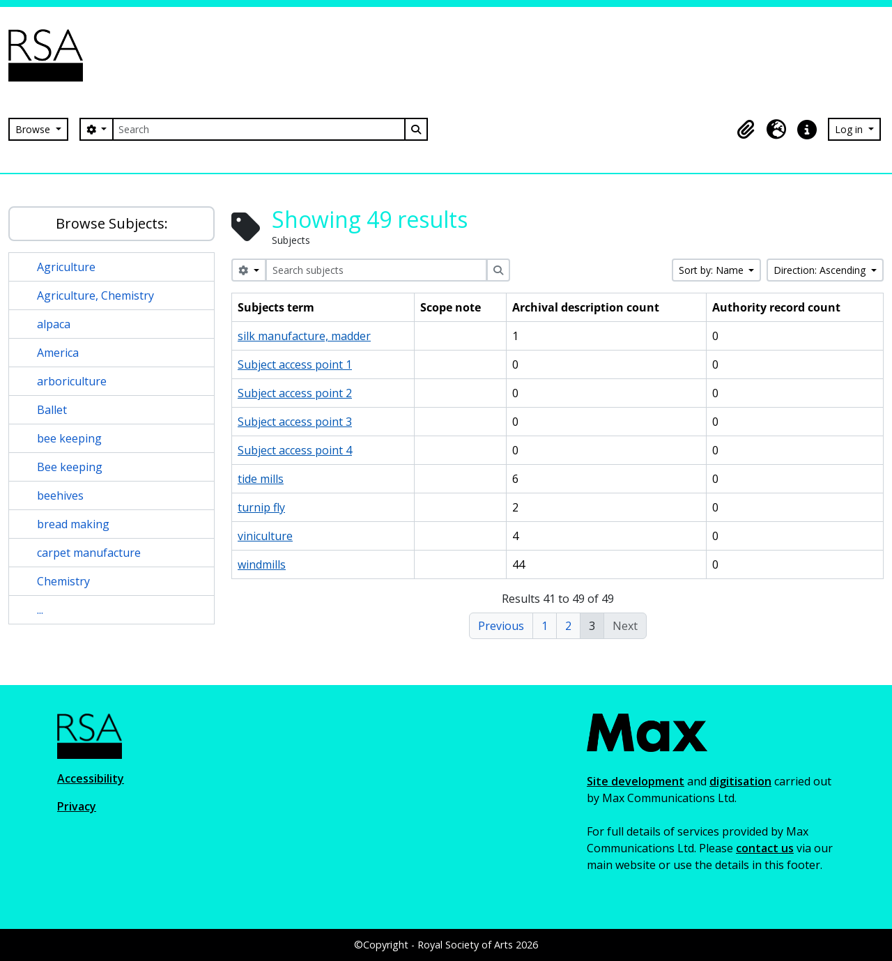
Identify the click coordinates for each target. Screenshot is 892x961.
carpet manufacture (89, 552)
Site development (635, 781)
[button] (745, 129)
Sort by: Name (712, 270)
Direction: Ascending (821, 270)
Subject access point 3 (295, 421)
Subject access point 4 (295, 450)
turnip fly (261, 507)
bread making (73, 524)
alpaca (53, 324)
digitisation (740, 781)
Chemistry (63, 581)
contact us (765, 848)
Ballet (52, 409)
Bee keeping (69, 467)
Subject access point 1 (295, 364)
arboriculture (72, 381)
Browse (34, 129)
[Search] (258, 129)
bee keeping (69, 438)
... (40, 609)
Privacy (76, 806)
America (58, 352)
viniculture (265, 536)
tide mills (261, 478)
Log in (850, 129)
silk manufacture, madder (304, 336)
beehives (60, 495)
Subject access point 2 (295, 393)
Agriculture (66, 267)
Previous (501, 625)
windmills (262, 564)
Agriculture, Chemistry (95, 295)
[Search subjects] (376, 270)
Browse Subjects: (112, 223)
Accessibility (90, 778)
